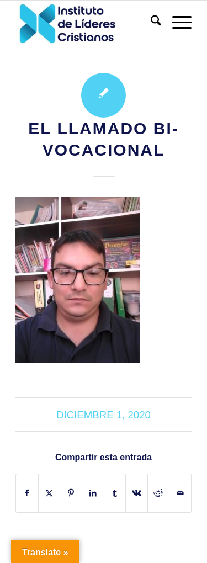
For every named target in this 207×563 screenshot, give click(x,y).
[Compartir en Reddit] (158, 493)
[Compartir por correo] (180, 493)
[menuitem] (150, 23)
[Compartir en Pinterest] (71, 493)
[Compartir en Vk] (136, 493)
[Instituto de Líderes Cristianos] (85, 23)
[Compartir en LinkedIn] (93, 493)
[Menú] (176, 23)
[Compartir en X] (49, 493)
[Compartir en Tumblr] (115, 493)
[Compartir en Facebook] (27, 493)
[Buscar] (150, 23)
